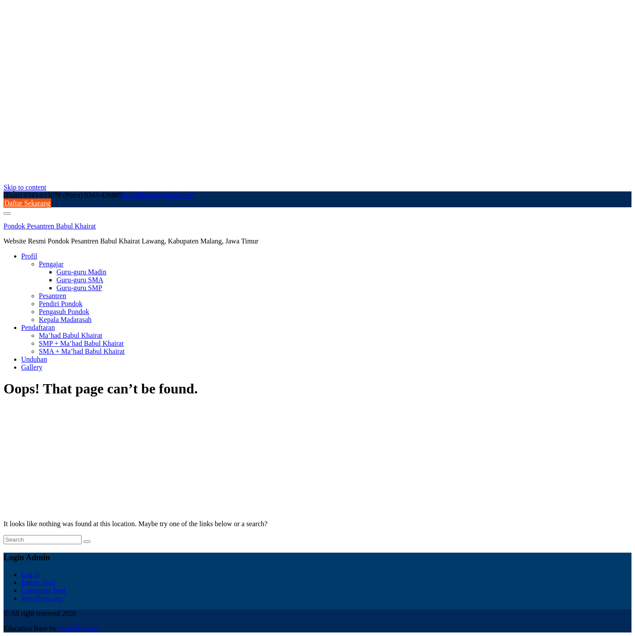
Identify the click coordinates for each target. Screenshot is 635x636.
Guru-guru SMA (79, 280)
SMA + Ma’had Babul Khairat (82, 351)
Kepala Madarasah (65, 319)
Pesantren (52, 295)
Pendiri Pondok (60, 303)
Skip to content (25, 187)
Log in (30, 574)
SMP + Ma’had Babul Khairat (81, 343)
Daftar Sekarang (27, 203)
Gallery (31, 367)
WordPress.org (42, 598)
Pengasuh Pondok (64, 311)
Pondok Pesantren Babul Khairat (50, 226)
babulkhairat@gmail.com (158, 195)
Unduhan (34, 359)
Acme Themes (78, 628)
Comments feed (43, 590)
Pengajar (51, 264)
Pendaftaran (38, 327)
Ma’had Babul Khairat (70, 335)
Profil (29, 256)
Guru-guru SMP (79, 288)
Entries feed (38, 582)
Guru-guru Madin (81, 272)
